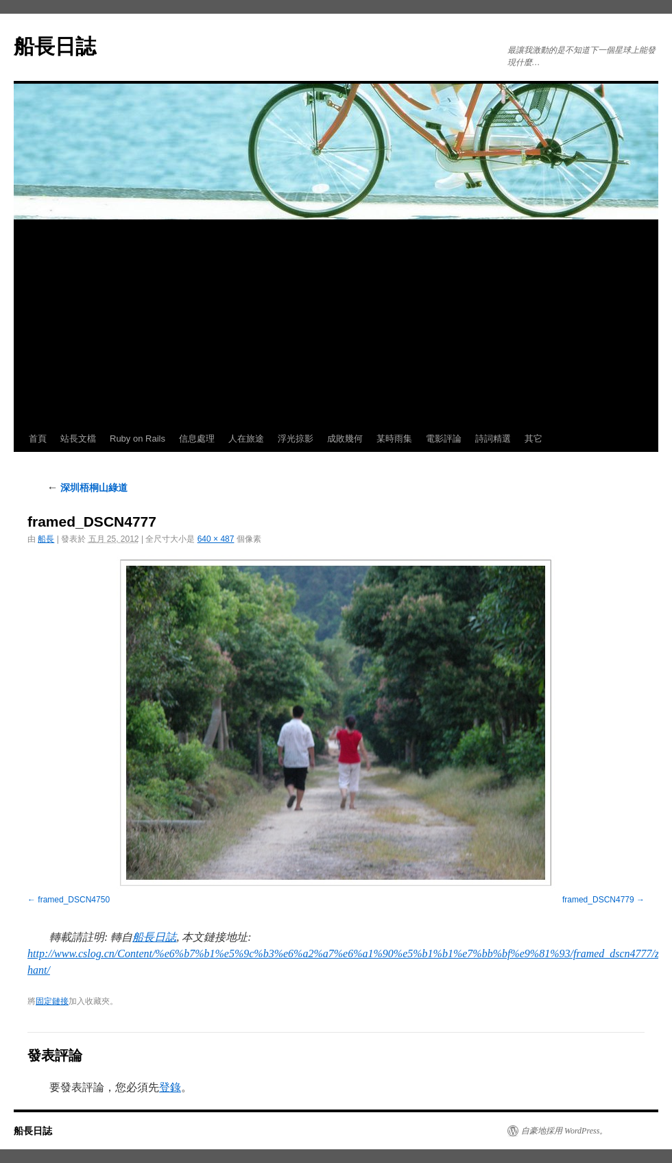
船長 (46, 539)
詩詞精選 (493, 438)
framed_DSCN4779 (598, 899)
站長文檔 (78, 438)
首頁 (38, 438)
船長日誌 (55, 46)
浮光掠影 (295, 438)
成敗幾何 (345, 438)
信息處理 (197, 438)
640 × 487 (216, 539)
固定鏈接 (52, 1001)
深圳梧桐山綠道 (87, 487)
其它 (533, 438)
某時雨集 (394, 438)
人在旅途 (246, 438)
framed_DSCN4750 (74, 899)
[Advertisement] (336, 323)
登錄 (170, 1087)
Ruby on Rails (137, 438)
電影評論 (443, 438)
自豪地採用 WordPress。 (564, 1131)
